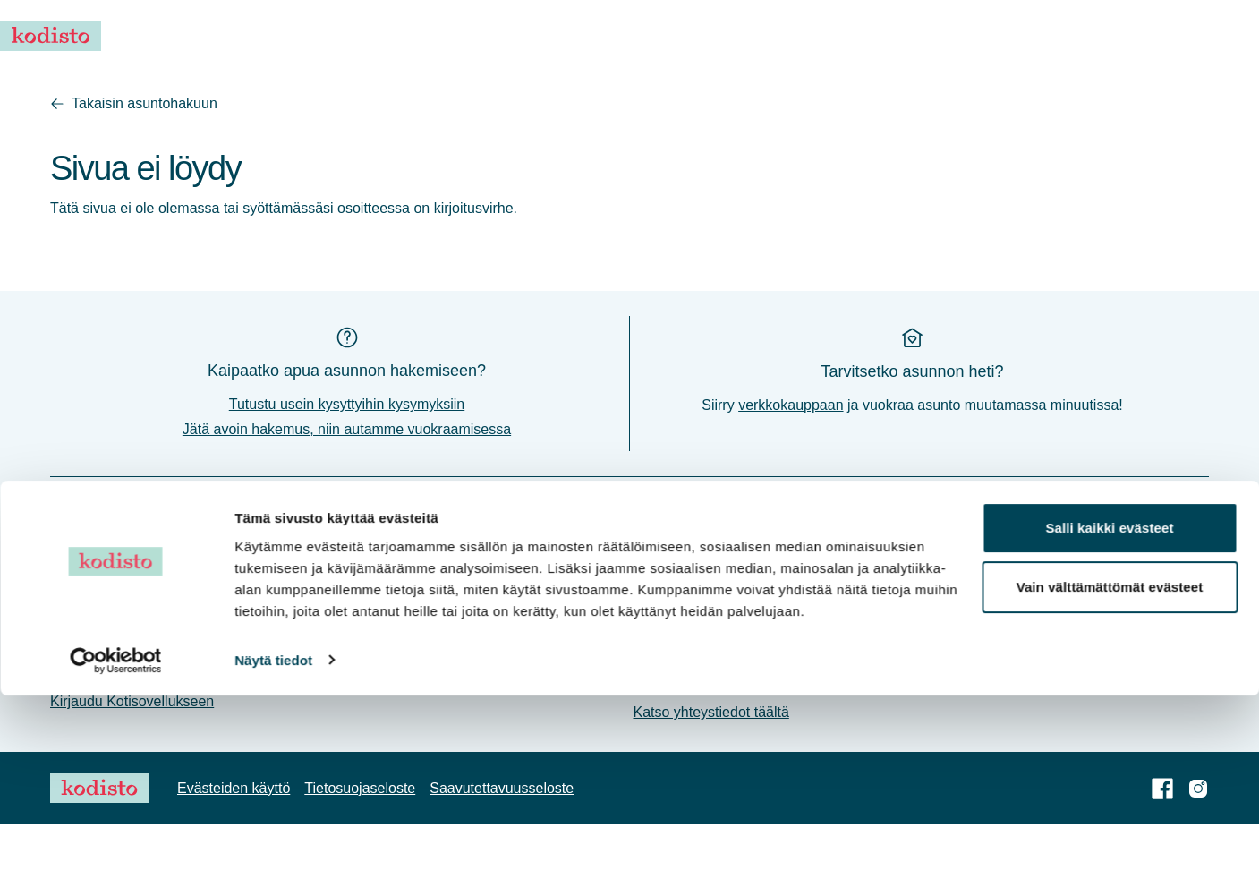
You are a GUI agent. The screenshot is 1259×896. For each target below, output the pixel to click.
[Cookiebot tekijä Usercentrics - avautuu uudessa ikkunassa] (116, 861)
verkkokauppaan (790, 476)
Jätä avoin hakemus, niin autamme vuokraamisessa (347, 500)
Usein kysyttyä (885, 35)
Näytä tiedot (273, 860)
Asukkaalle (980, 35)
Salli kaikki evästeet (1109, 729)
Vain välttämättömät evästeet (1110, 787)
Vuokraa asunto (674, 35)
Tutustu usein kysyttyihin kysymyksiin (346, 475)
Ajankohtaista (782, 35)
